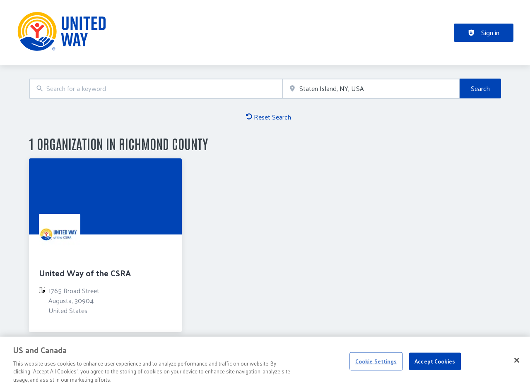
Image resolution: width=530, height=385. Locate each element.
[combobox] (155, 89)
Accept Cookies (434, 363)
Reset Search (268, 117)
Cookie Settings (376, 363)
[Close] (517, 363)
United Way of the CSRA (85, 272)
